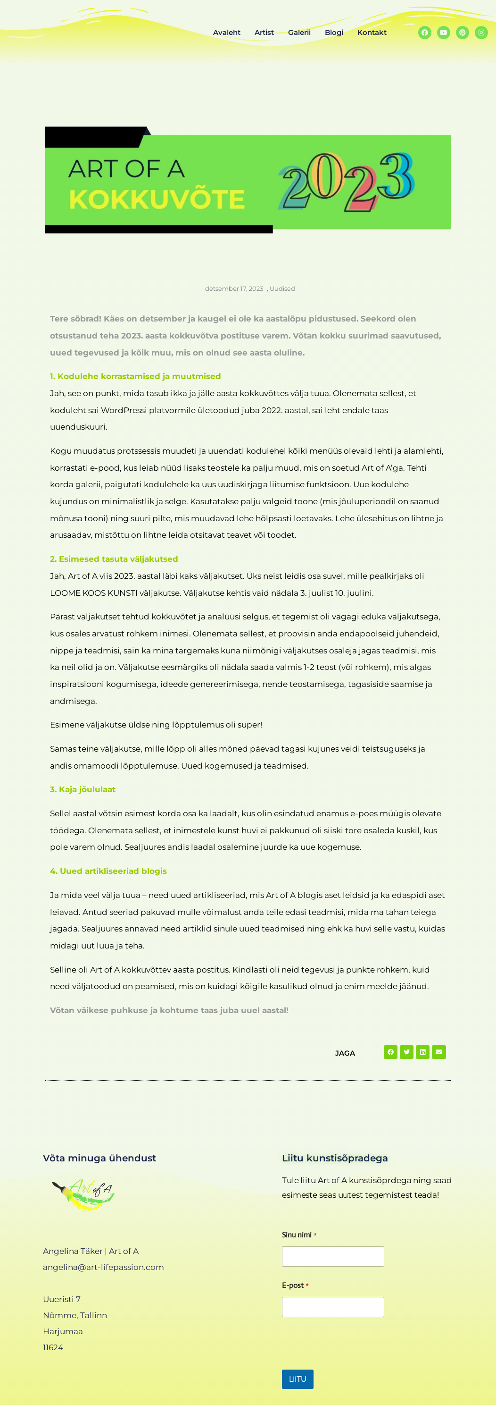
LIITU (297, 1379)
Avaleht (226, 32)
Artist (264, 32)
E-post (295, 1285)
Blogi (334, 32)
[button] (390, 1052)
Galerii (299, 32)
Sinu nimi (299, 1234)
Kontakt (372, 32)
